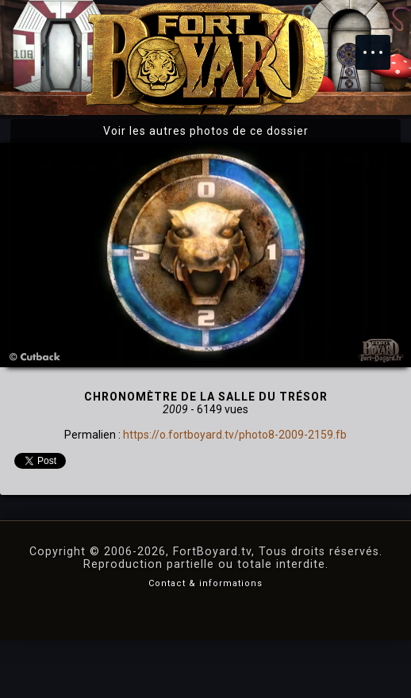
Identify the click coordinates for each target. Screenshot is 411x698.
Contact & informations (205, 583)
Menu (380, 44)
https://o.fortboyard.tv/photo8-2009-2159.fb (235, 434)
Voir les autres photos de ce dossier (206, 131)
